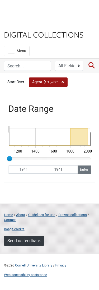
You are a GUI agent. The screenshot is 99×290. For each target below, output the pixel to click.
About (20, 215)
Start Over (15, 82)
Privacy (60, 265)
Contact (10, 220)
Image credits (14, 229)
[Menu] (17, 51)
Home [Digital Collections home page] (8, 215)
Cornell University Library (33, 265)
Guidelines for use (41, 215)
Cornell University (30, 10)
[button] (48, 82)
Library (20, 24)
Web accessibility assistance (25, 275)
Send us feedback (24, 240)
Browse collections (72, 215)
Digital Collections (44, 34)
